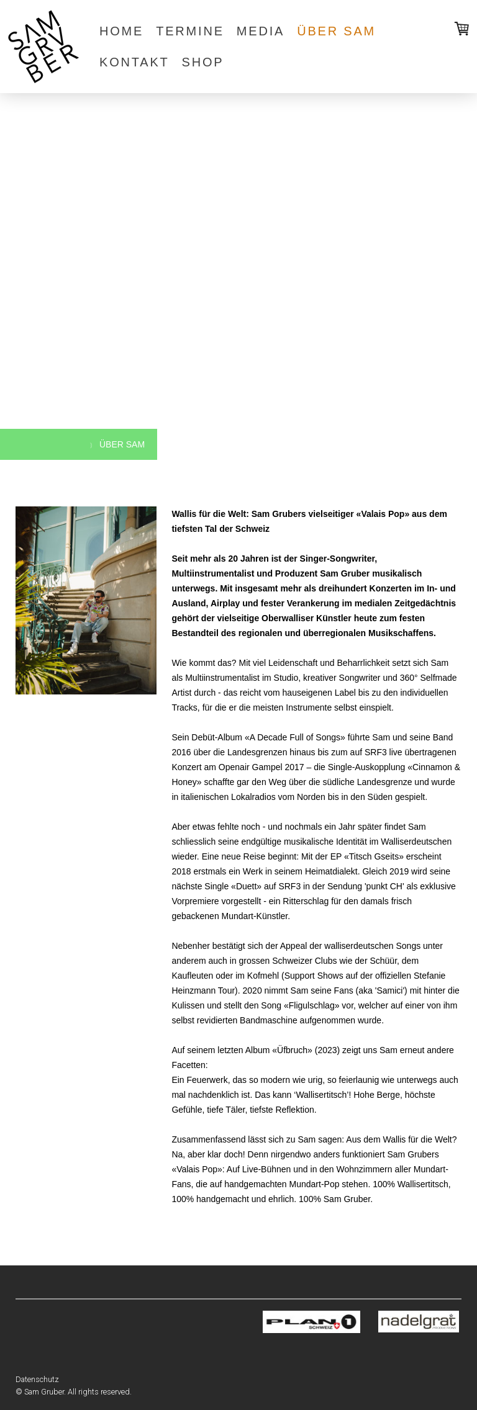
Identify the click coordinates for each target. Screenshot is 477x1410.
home (121, 31)
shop (203, 62)
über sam (336, 31)
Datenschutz (37, 1379)
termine (190, 31)
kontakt (134, 62)
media (260, 31)
